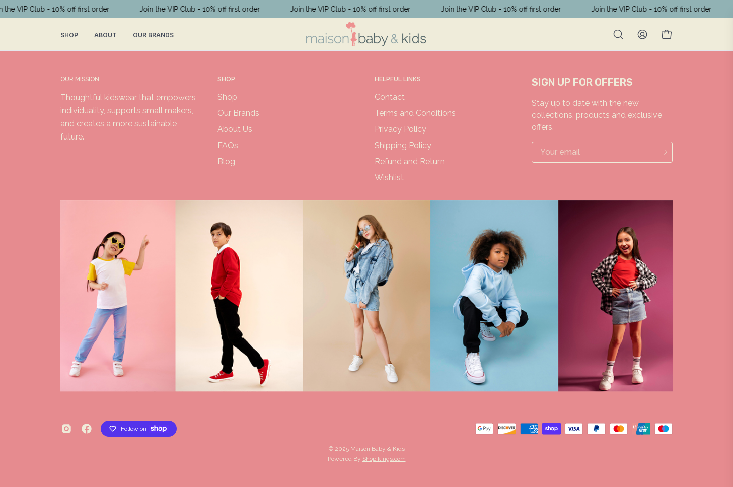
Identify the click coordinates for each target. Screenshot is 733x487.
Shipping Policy (403, 145)
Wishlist (389, 177)
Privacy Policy (400, 129)
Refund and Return (410, 161)
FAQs (227, 145)
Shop (69, 35)
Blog (226, 161)
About (105, 35)
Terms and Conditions (415, 113)
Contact (390, 97)
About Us (234, 129)
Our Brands (153, 35)
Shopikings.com (384, 458)
